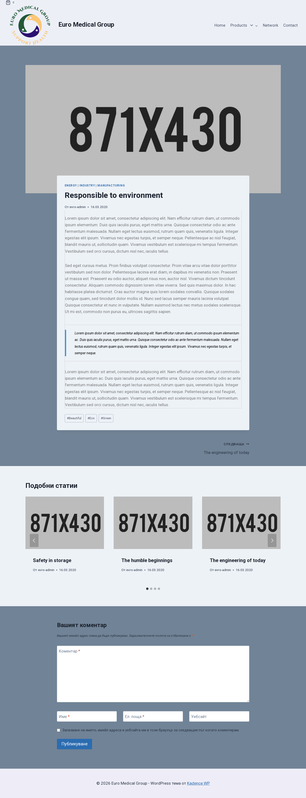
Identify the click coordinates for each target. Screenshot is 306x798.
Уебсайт (199, 716)
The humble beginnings (147, 560)
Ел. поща (134, 716)
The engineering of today (203, 448)
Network (270, 25)
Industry (87, 185)
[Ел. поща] (153, 716)
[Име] (87, 716)
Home (219, 25)
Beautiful (74, 418)
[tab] (147, 589)
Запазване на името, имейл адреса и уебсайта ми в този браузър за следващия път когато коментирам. (150, 730)
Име (64, 716)
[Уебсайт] (219, 716)
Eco (91, 418)
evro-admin (78, 207)
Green (106, 418)
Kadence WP (198, 783)
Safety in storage (52, 560)
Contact (290, 25)
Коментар (69, 651)
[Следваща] (272, 540)
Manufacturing (111, 185)
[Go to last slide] (34, 540)
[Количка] (11, 2)
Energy (71, 185)
